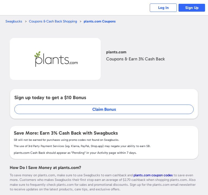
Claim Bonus (104, 109)
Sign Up (192, 7)
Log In (163, 7)
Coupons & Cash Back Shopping (53, 21)
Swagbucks (13, 21)
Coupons (100, 21)
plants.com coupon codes (153, 175)
